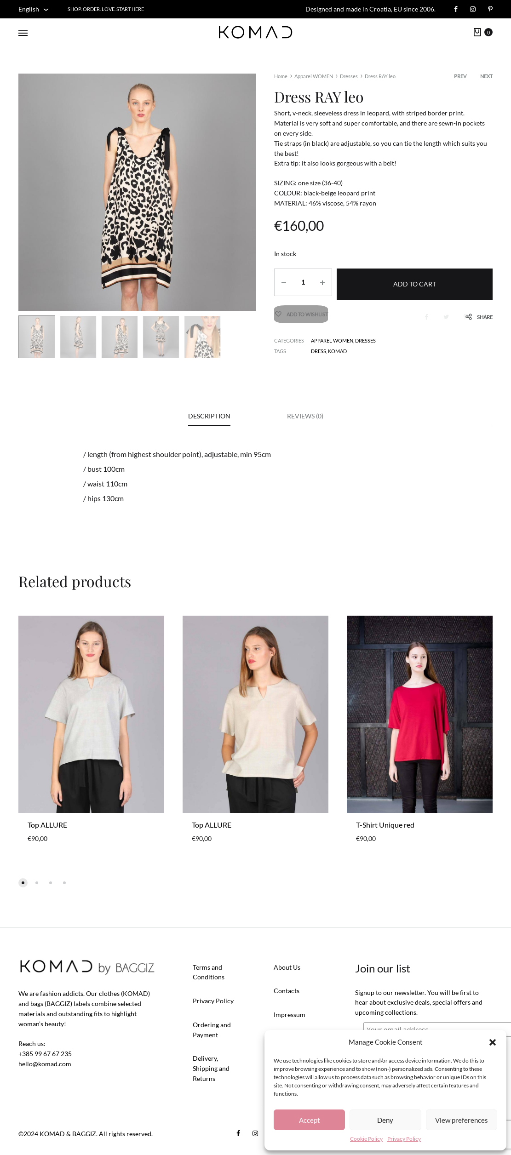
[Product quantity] (301, 282)
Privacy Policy (404, 1138)
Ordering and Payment (212, 1030)
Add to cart (413, 282)
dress (318, 348)
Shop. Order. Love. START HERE (106, 9)
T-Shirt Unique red (385, 825)
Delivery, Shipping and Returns (211, 1069)
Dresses (349, 76)
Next (486, 76)
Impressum (289, 1015)
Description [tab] (209, 416)
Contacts (286, 991)
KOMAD (337, 348)
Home (280, 76)
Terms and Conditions (208, 973)
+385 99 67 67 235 (45, 1054)
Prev (460, 76)
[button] (492, 1042)
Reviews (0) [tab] (305, 416)
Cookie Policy (366, 1138)
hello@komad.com (44, 1064)
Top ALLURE (47, 825)
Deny (385, 1120)
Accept (309, 1120)
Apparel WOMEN (313, 76)
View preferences (461, 1120)
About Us (287, 968)
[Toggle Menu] (23, 33)
